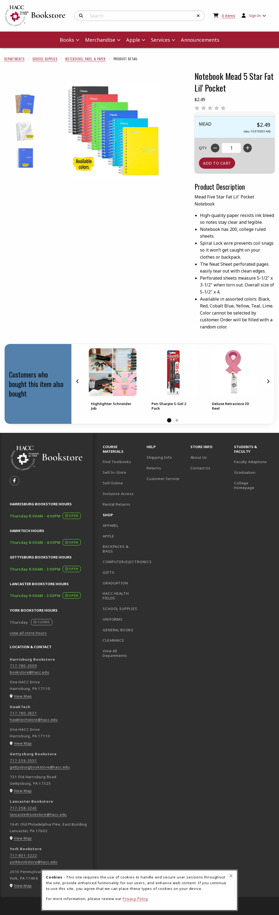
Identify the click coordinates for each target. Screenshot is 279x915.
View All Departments (115, 653)
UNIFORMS (113, 619)
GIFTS (108, 572)
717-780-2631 (23, 713)
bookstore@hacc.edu (29, 672)
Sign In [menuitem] (255, 15)
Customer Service (163, 478)
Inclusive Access (118, 493)
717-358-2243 (23, 807)
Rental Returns (117, 504)
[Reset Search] (198, 15)
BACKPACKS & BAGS (115, 549)
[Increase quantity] (247, 148)
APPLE (108, 536)
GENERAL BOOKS (118, 629)
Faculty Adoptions (250, 461)
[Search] (81, 15)
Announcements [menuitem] (200, 40)
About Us (198, 457)
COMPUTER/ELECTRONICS (122, 561)
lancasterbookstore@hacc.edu (38, 814)
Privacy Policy (135, 898)
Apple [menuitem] (133, 40)
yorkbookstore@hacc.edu (33, 861)
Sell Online (113, 483)
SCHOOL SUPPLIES (120, 608)
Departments (14, 59)
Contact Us (200, 468)
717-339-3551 (23, 760)
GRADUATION (115, 583)
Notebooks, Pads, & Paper (85, 59)
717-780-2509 (23, 665)
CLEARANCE (113, 640)
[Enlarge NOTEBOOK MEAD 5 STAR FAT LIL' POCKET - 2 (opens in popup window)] (25, 131)
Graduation (244, 472)
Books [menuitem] (67, 40)
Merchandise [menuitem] (100, 40)
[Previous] (77, 381)
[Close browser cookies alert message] (231, 875)
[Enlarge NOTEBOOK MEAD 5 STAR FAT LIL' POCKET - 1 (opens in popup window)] (25, 104)
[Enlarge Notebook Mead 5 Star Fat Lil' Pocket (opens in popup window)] (113, 131)
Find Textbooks (117, 461)
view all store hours (28, 632)
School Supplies (44, 59)
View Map (23, 696)
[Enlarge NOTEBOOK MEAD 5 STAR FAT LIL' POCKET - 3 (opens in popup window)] (25, 158)
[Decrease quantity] (215, 148)
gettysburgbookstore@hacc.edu (40, 767)
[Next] (268, 381)
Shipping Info (159, 457)
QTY (203, 147)
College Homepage (254, 485)
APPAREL (111, 525)
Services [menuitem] (160, 40)
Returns (154, 468)
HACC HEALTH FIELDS (116, 595)
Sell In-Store (114, 472)
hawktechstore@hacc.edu (34, 719)
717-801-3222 (23, 855)
